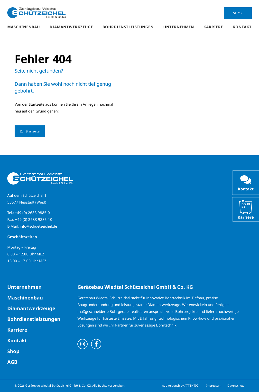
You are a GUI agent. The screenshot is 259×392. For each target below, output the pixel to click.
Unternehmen (178, 26)
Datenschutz (235, 385)
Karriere (213, 26)
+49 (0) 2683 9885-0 (32, 212)
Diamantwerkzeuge (71, 26)
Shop (238, 13)
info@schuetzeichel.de (38, 226)
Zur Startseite (29, 131)
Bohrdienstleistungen (128, 26)
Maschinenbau (23, 26)
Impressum (213, 385)
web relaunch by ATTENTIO (180, 385)
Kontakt (242, 26)
